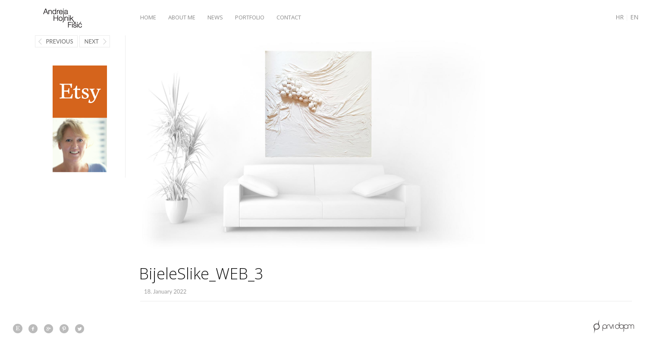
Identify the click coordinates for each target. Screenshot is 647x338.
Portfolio (249, 17)
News (215, 17)
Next (91, 41)
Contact (288, 17)
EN (634, 17)
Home (148, 17)
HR (620, 17)
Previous (59, 41)
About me (181, 17)
